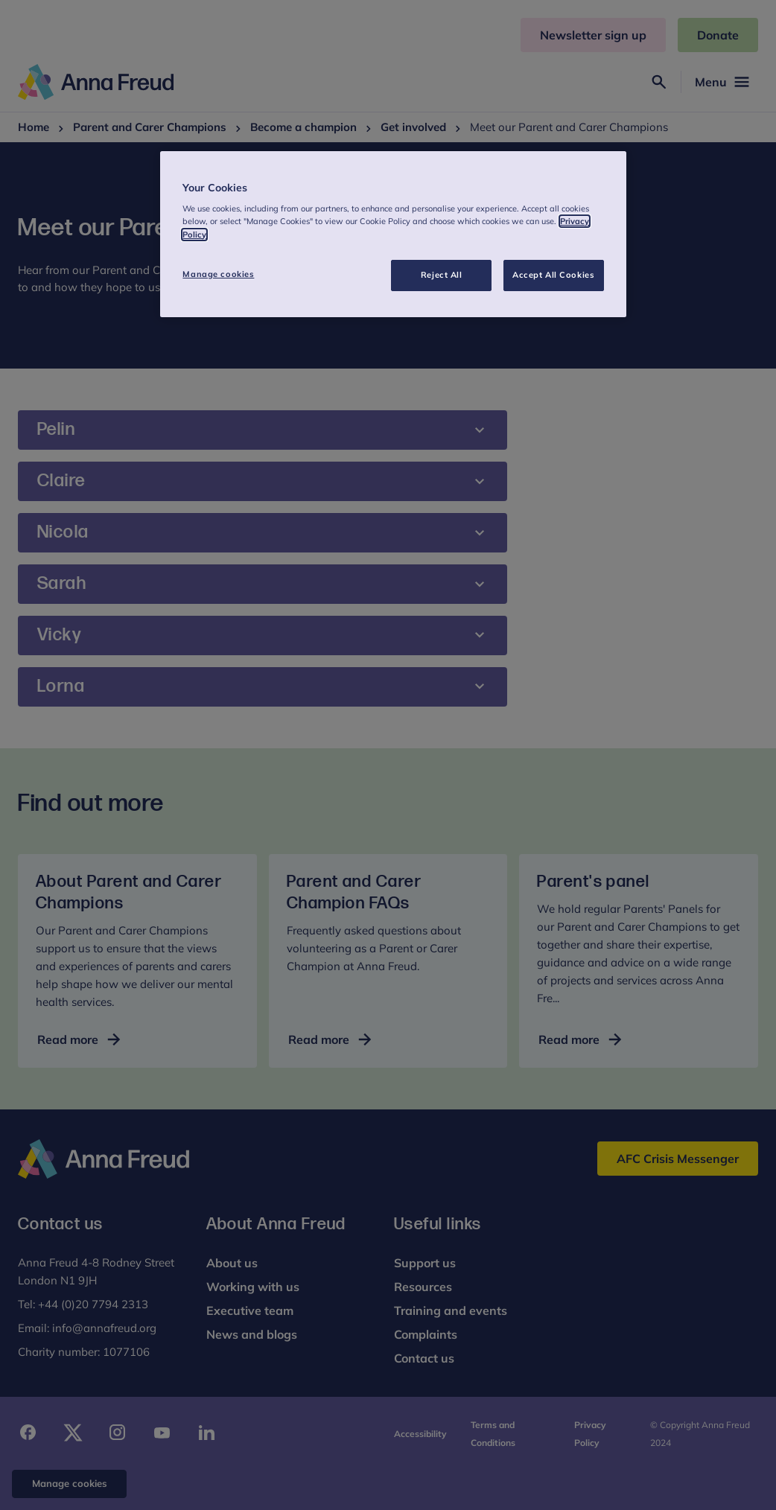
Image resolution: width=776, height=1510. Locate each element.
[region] (393, 234)
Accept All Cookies (553, 275)
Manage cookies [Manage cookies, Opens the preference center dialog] (218, 274)
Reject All (441, 275)
